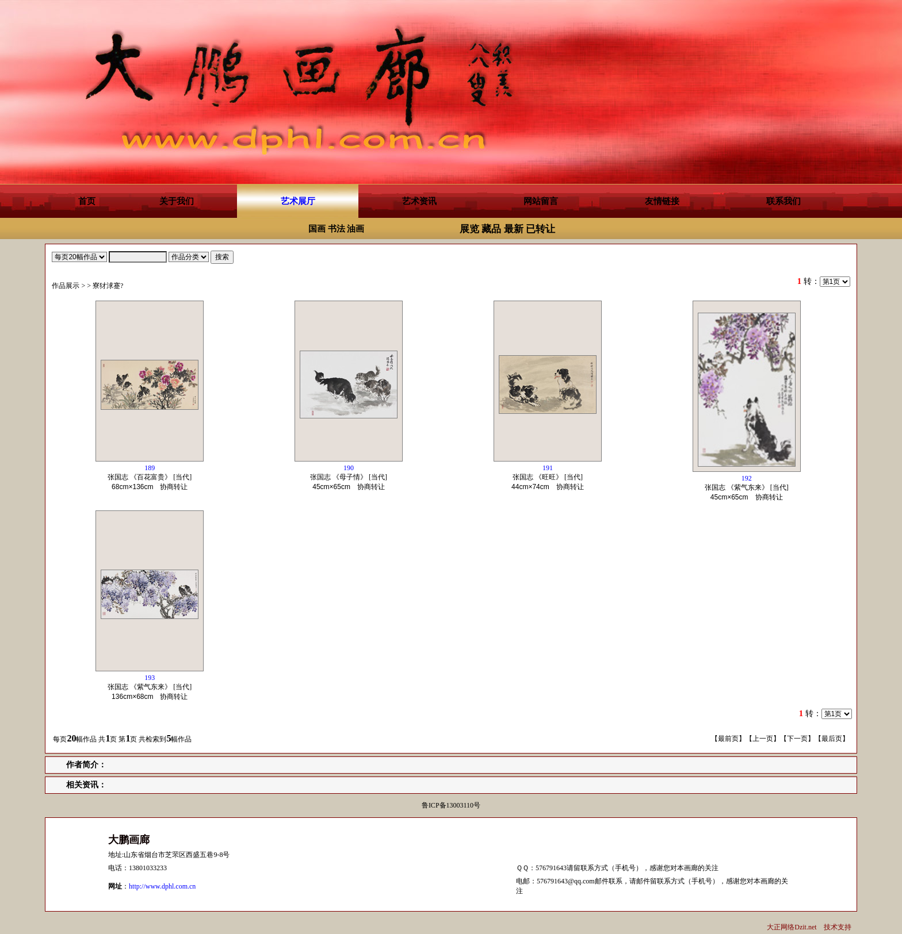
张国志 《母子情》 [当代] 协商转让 (351, 477)
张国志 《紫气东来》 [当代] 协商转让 (747, 487)
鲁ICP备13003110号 (451, 805)
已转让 (540, 229)
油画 (355, 228)
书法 (336, 228)
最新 (513, 229)
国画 (317, 228)
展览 (469, 229)
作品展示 (65, 286)
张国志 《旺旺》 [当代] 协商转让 (551, 477)
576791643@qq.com (566, 881)
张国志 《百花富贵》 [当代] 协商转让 (151, 477)
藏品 (491, 229)
